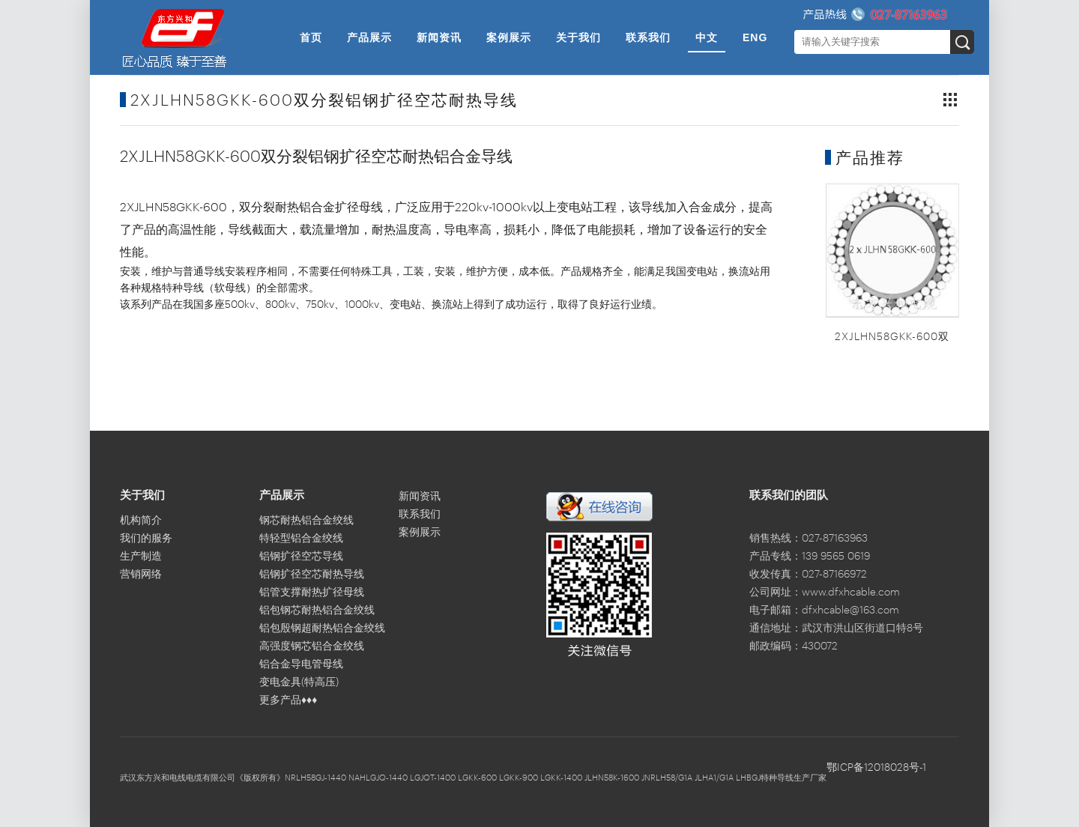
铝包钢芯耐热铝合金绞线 (317, 610)
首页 (311, 37)
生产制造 (141, 556)
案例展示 (508, 37)
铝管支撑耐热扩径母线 (311, 592)
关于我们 (578, 37)
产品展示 (369, 37)
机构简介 (141, 520)
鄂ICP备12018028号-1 (876, 768)
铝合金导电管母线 (301, 664)
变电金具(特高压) (299, 682)
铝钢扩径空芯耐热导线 (311, 574)
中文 (706, 37)
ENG (755, 37)
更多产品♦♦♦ (288, 700)
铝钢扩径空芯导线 (301, 556)
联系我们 (648, 37)
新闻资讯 (439, 37)
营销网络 (141, 574)
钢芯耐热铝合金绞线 (306, 520)
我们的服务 (146, 538)
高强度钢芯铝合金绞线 (311, 646)
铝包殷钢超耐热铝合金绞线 (322, 628)
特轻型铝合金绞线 (301, 538)
